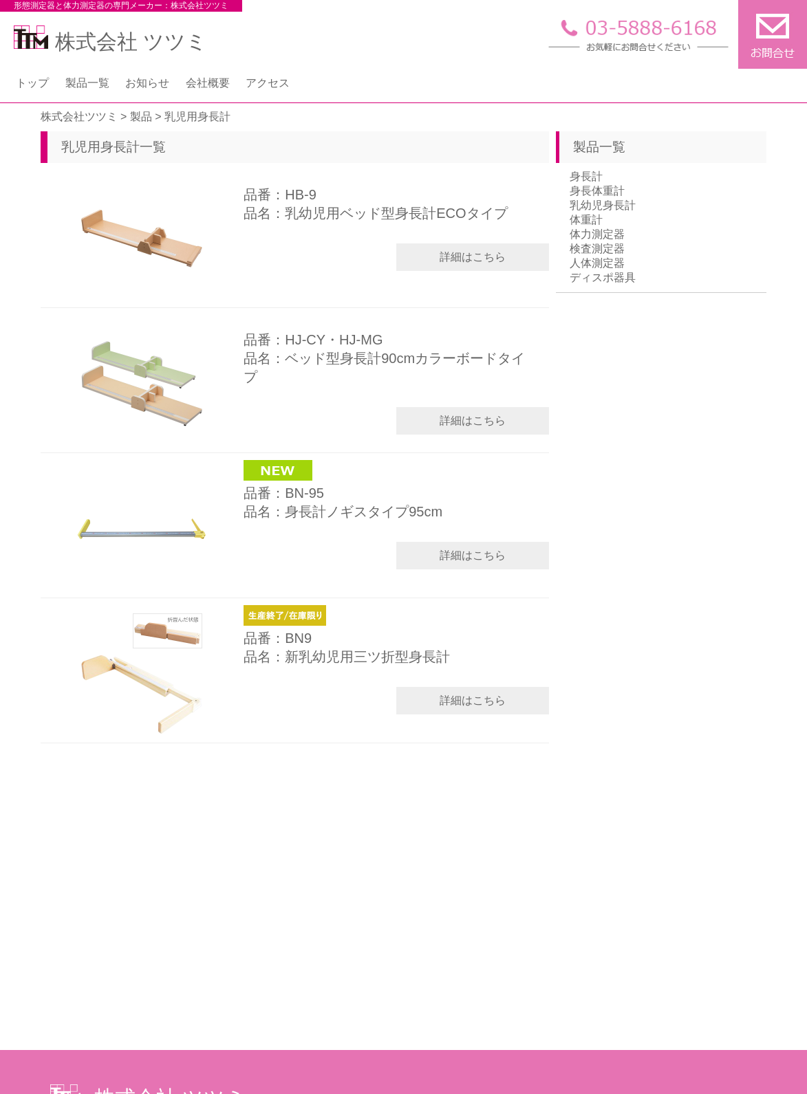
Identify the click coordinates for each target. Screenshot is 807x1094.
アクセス (268, 83)
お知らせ (147, 83)
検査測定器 (597, 248)
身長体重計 (597, 191)
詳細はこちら (473, 257)
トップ (32, 83)
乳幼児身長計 (603, 205)
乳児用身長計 (100, 147)
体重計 (586, 220)
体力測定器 (597, 234)
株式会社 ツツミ (110, 41)
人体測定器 (597, 263)
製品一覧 (87, 83)
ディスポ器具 (603, 277)
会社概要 (208, 83)
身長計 (586, 176)
